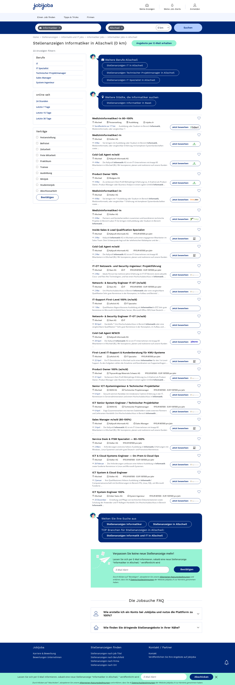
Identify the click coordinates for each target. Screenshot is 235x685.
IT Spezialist (42, 68)
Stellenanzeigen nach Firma (105, 661)
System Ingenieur (45, 82)
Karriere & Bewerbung (44, 653)
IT (37, 63)
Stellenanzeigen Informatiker (124, 524)
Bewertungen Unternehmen (47, 657)
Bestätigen (47, 197)
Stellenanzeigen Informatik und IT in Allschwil (135, 535)
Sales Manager (43, 77)
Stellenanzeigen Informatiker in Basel (129, 102)
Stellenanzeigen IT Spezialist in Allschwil (131, 80)
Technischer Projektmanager (51, 73)
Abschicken (201, 676)
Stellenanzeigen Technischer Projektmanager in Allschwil (140, 72)
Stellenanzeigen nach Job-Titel (106, 653)
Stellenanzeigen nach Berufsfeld (107, 657)
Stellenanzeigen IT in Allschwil (125, 65)
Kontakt (152, 653)
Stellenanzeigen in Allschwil (170, 524)
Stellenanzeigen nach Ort (104, 665)
